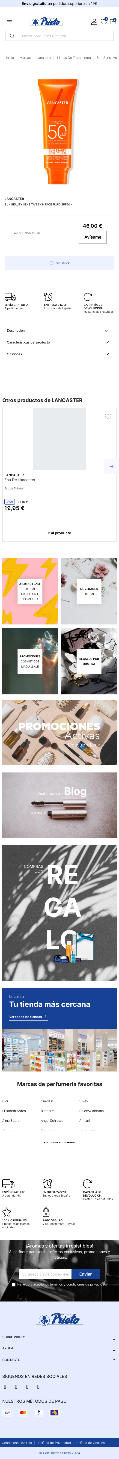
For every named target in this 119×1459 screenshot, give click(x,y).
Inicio (10, 58)
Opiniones (14, 354)
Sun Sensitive (107, 58)
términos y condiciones (67, 1284)
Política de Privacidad (54, 1443)
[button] (113, 21)
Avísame (92, 237)
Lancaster (43, 58)
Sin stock (59, 263)
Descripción (16, 330)
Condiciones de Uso (17, 1443)
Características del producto (28, 342)
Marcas (25, 58)
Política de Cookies (90, 1443)
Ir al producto (59, 533)
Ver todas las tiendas (28, 1016)
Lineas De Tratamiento (74, 58)
